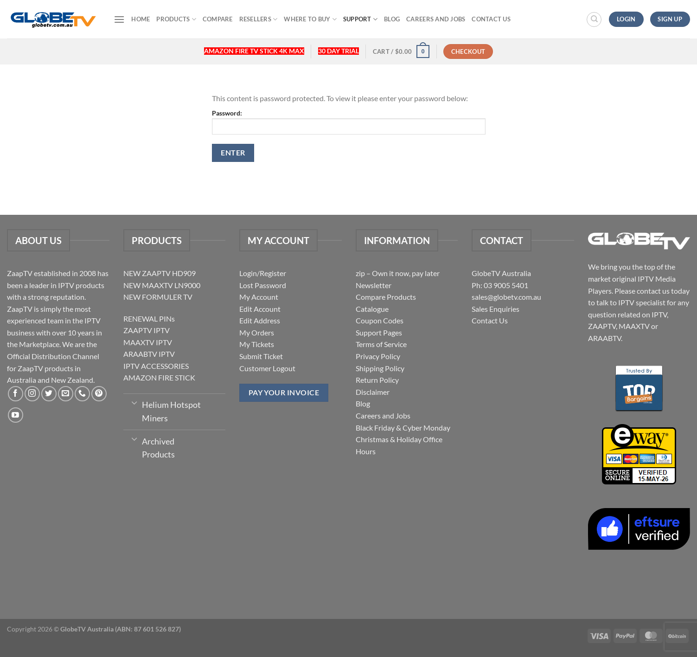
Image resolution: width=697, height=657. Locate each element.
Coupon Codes (379, 320)
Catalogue (372, 308)
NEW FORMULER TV (157, 296)
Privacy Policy (378, 356)
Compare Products (386, 296)
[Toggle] (135, 402)
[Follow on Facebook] (15, 393)
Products (176, 19)
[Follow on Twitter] (49, 393)
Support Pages (379, 332)
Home (140, 19)
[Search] (594, 19)
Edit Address (259, 320)
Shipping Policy (380, 368)
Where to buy (310, 19)
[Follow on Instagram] (32, 393)
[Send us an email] (65, 393)
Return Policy (377, 379)
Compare (218, 19)
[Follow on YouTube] (15, 415)
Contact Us (491, 19)
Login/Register (262, 273)
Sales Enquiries (495, 308)
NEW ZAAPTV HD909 (159, 273)
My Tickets (256, 344)
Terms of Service (381, 344)
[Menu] (119, 19)
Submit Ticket (261, 356)
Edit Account (260, 308)
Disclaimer (373, 391)
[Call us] (82, 393)
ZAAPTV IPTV (146, 330)
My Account (258, 296)
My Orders (256, 332)
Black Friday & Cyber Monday (403, 427)
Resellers (258, 19)
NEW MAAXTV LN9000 (161, 285)
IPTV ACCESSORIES (156, 365)
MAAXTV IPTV (147, 342)
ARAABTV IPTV (149, 353)
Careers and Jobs (435, 19)
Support (360, 19)
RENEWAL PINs (149, 318)
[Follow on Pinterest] (99, 393)
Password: (349, 122)
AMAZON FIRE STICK (159, 377)
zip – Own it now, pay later (398, 273)
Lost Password (262, 285)
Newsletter (373, 285)
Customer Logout (267, 368)
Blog (392, 19)
